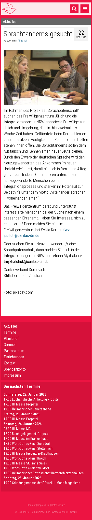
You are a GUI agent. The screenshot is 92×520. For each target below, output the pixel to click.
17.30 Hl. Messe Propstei (21, 404)
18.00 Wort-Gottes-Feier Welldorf (26, 468)
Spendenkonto (15, 369)
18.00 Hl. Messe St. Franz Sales (25, 463)
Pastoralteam (14, 350)
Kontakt (9, 363)
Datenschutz (58, 505)
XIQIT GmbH (70, 512)
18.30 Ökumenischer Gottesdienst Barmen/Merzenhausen (44, 473)
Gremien (10, 344)
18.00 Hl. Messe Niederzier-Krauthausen (31, 453)
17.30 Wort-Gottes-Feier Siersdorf (27, 444)
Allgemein (23, 40)
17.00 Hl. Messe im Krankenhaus (26, 439)
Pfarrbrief (11, 338)
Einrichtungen (14, 357)
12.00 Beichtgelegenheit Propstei (26, 434)
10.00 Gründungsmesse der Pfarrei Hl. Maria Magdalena (42, 483)
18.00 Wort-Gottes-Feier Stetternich (28, 448)
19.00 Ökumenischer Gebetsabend (27, 409)
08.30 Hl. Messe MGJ (18, 429)
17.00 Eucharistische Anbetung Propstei (31, 399)
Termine (10, 332)
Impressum (12, 375)
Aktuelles (11, 326)
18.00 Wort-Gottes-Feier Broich (25, 458)
